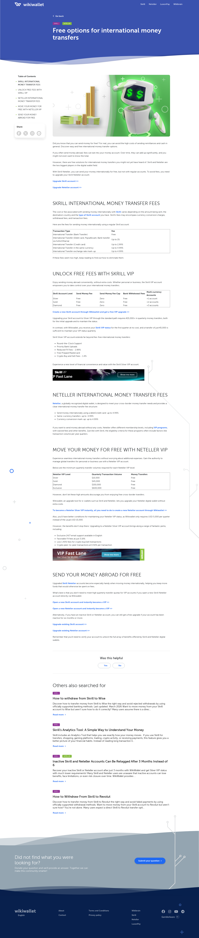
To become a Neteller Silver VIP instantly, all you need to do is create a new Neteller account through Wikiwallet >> (110, 510)
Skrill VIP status (103, 328)
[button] (20, 915)
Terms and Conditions (99, 911)
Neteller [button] (153, 4)
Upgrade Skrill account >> (65, 181)
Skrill (56, 23)
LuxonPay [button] (165, 4)
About (61, 911)
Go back (58, 16)
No (118, 665)
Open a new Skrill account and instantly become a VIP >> (81, 602)
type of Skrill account (89, 215)
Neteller (67, 23)
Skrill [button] (142, 4)
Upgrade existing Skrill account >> (70, 624)
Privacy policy (95, 915)
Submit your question (150, 861)
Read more (59, 714)
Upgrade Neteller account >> (67, 187)
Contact (62, 915)
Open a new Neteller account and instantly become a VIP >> (82, 608)
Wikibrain (177, 4)
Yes (104, 665)
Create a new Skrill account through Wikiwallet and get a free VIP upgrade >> (91, 312)
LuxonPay (136, 924)
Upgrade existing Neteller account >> (71, 630)
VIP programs (160, 427)
